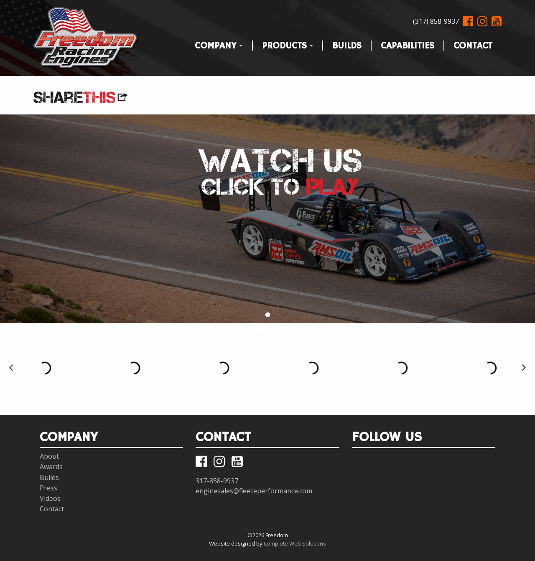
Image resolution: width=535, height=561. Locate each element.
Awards (51, 466)
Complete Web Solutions (295, 543)
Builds (347, 44)
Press (48, 488)
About (49, 456)
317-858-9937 (217, 480)
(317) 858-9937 (436, 21)
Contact (472, 44)
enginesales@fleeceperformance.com (254, 490)
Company (214, 44)
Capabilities (407, 44)
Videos (50, 498)
